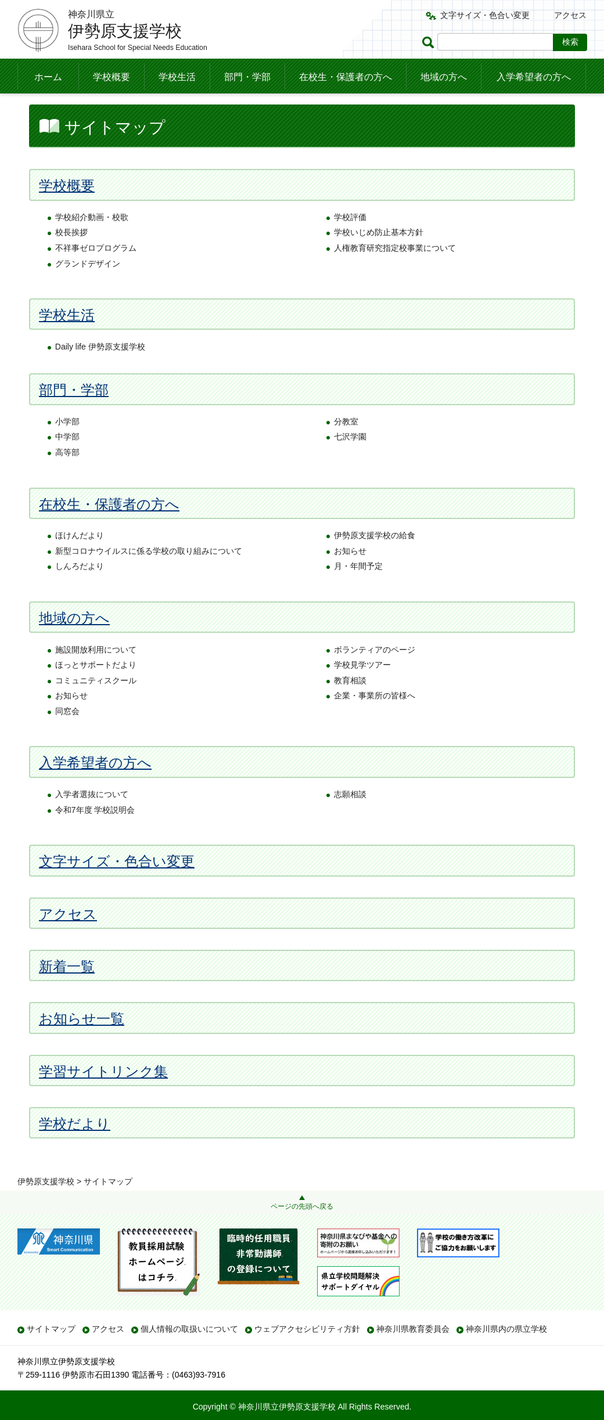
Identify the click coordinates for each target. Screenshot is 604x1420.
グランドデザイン (87, 286)
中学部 (67, 460)
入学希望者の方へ (534, 77)
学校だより (74, 1147)
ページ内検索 (429, 42)
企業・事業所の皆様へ (374, 719)
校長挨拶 (71, 256)
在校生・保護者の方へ (345, 77)
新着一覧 (67, 989)
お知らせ (350, 574)
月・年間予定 (358, 589)
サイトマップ (51, 1328)
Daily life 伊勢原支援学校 (100, 369)
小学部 (67, 444)
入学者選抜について (91, 817)
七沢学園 (350, 460)
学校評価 (350, 240)
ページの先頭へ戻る (302, 1206)
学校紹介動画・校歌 (91, 240)
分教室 (346, 444)
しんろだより (79, 589)
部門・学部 (247, 77)
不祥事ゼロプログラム (95, 271)
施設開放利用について (95, 672)
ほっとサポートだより (95, 688)
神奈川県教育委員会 (413, 1328)
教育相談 (350, 703)
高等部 (67, 475)
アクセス (570, 15)
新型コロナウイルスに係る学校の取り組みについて (148, 574)
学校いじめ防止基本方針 (378, 256)
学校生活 (177, 77)
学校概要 (111, 77)
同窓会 (67, 734)
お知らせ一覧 (81, 1042)
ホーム (48, 77)
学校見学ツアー (362, 688)
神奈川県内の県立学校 (506, 1328)
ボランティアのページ (374, 672)
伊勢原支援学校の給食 (374, 559)
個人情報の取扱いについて (189, 1328)
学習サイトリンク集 (103, 1094)
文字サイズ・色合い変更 (485, 15)
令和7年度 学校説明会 (95, 833)
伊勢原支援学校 (45, 107)
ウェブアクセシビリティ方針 (307, 1328)
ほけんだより (79, 559)
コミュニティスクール (95, 703)
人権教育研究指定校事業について (395, 271)
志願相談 (350, 817)
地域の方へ (443, 77)
